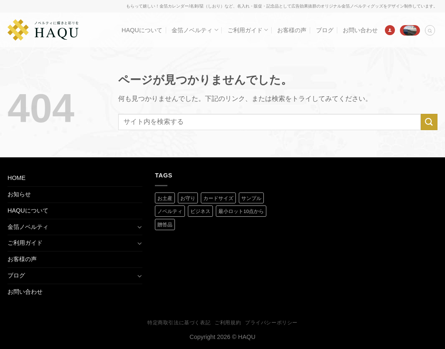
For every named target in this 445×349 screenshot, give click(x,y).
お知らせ (19, 194)
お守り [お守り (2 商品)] (187, 198)
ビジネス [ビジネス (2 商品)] (200, 211)
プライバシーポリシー (271, 323)
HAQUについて (141, 30)
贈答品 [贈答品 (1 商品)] (164, 224)
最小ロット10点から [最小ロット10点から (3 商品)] (241, 211)
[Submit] (429, 122)
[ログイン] (390, 30)
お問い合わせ (360, 30)
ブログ (325, 30)
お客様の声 (291, 30)
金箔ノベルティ (195, 30)
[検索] (430, 30)
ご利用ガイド (248, 30)
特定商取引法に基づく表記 (178, 323)
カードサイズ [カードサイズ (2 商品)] (218, 198)
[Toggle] (139, 226)
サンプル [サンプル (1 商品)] (251, 198)
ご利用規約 (228, 323)
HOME (16, 177)
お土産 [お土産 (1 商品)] (164, 198)
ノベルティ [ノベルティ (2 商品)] (169, 211)
